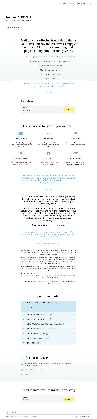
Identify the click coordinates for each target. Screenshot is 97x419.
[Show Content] (73, 302)
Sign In (72, 3)
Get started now (84, 3)
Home (7, 412)
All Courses (63, 3)
